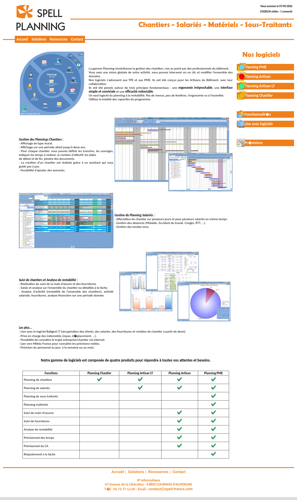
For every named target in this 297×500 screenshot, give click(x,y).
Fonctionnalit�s (254, 114)
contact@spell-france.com (170, 489)
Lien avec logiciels (255, 124)
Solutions (39, 39)
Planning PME (252, 67)
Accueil (22, 39)
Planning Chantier (255, 95)
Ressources (59, 39)
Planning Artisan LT (256, 86)
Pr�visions (250, 143)
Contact (77, 39)
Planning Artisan (254, 76)
